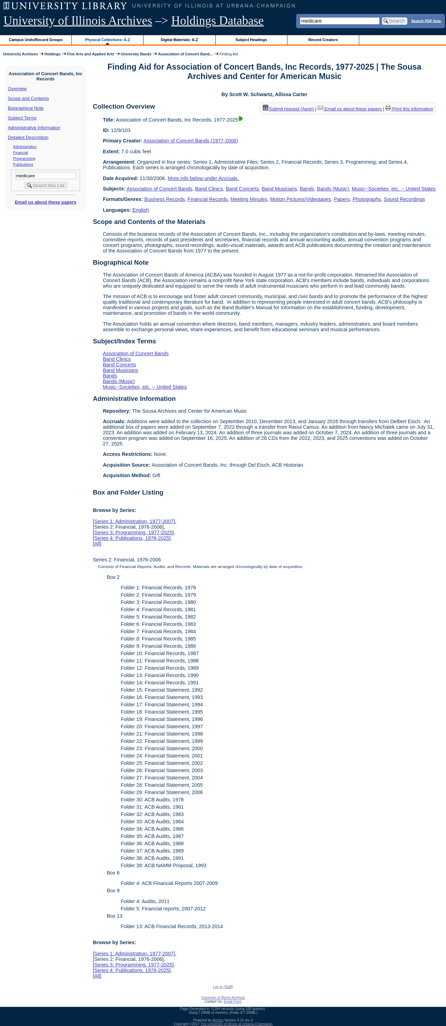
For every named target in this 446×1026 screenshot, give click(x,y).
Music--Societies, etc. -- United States (394, 189)
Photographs (367, 199)
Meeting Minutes (249, 199)
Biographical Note (26, 108)
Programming (24, 158)
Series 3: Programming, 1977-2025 (133, 532)
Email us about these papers (45, 202)
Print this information (409, 108)
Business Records (164, 199)
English (140, 210)
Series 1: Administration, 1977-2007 (134, 521)
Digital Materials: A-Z (179, 40)
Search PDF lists (426, 20)
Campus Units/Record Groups (36, 40)
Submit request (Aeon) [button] (288, 108)
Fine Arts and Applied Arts (90, 54)
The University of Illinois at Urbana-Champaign (237, 1024)
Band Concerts (242, 189)
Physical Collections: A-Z (107, 40)
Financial (20, 152)
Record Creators (323, 40)
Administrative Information (34, 127)
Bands (307, 189)
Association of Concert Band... (185, 54)
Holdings (53, 54)
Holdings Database (217, 21)
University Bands (136, 54)
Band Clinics (209, 189)
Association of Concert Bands (159, 189)
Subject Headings (251, 40)
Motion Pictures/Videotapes (300, 199)
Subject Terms (22, 118)
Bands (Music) (333, 189)
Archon (218, 1020)
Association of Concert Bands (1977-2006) (191, 140)
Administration (25, 147)
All (97, 543)
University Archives (20, 54)
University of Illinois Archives (77, 21)
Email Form (232, 1001)
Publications (23, 164)
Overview (17, 88)
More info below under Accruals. (203, 178)
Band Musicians (279, 189)
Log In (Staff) (223, 987)
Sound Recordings (404, 199)
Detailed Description (28, 137)
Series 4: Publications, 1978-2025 (131, 538)
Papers (342, 199)
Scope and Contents (28, 98)
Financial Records (207, 199)
